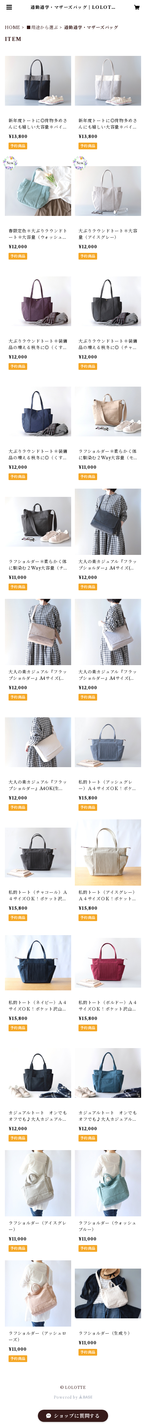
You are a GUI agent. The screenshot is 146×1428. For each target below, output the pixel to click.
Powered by (73, 1397)
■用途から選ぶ (42, 27)
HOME (12, 27)
